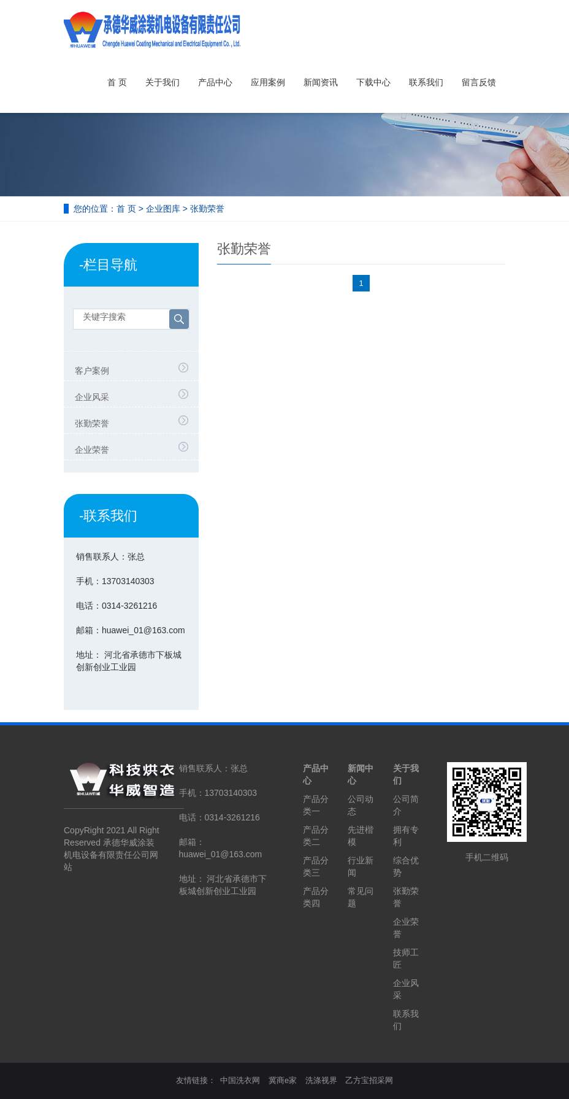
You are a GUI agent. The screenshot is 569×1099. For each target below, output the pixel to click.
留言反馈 (479, 82)
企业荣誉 (92, 450)
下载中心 (373, 82)
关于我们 (162, 82)
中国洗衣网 (240, 1080)
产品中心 (215, 82)
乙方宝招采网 (369, 1080)
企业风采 (92, 397)
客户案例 (92, 371)
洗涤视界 (321, 1080)
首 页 (117, 82)
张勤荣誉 (207, 209)
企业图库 (163, 209)
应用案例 (268, 82)
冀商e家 (283, 1080)
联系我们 (426, 82)
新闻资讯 (321, 82)
